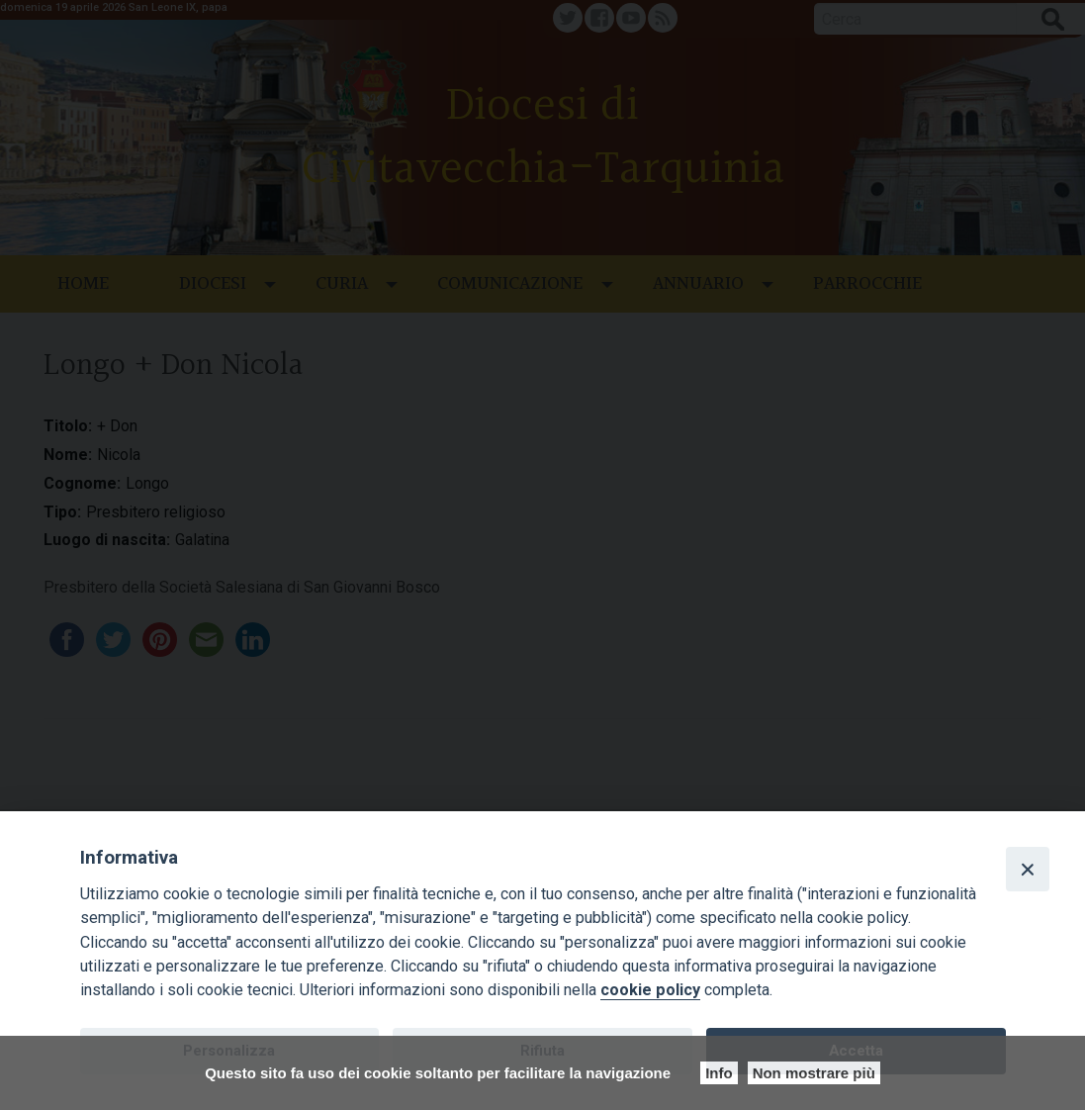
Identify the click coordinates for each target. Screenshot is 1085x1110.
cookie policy (650, 989)
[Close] (1027, 868)
